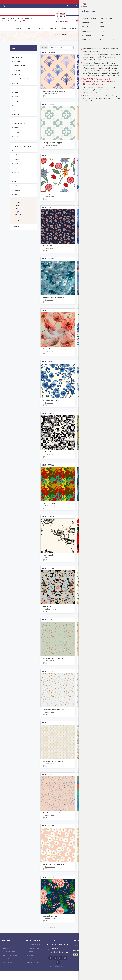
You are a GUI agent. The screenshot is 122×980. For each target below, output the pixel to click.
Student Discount (32, 956)
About (4, 953)
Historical (17, 100)
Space (16, 118)
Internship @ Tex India (10, 963)
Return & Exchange (33, 967)
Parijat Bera (49, 256)
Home (57, 42)
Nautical (16, 105)
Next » (52, 935)
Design (53, 28)
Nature (16, 113)
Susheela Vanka (50, 617)
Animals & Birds (19, 74)
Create (17, 28)
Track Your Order (32, 963)
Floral (16, 91)
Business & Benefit (70, 28)
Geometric (17, 96)
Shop (29, 28)
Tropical (16, 127)
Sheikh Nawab (50, 669)
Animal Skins (18, 82)
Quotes (16, 140)
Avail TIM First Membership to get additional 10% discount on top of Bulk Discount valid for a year (99, 81)
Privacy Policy (7, 971)
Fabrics (40, 28)
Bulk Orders (30, 960)
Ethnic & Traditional (21, 87)
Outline (16, 144)
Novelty (16, 109)
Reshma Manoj (50, 514)
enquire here (111, 40)
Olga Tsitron (49, 308)
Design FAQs (6, 967)
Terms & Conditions (33, 971)
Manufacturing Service (34, 953)
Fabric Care (6, 956)
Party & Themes (19, 131)
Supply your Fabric (8, 960)
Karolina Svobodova (51, 101)
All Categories (19, 69)
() (45, 104)
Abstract (17, 78)
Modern (16, 136)
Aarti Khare (49, 565)
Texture (16, 122)
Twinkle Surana (50, 205)
